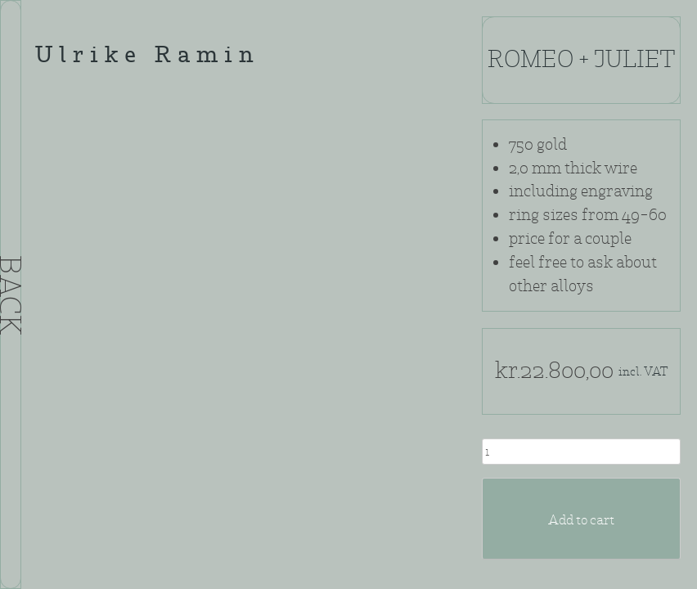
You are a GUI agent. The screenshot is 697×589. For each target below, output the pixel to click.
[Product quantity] (581, 451)
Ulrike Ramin (147, 57)
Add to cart (581, 520)
